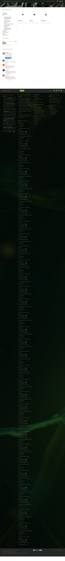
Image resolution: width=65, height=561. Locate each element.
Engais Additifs (6, 19)
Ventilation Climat (7, 29)
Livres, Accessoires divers (8, 23)
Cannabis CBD (5, 14)
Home (4, 15)
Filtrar (4, 42)
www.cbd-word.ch (10, 552)
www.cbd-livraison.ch (4, 552)
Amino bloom (20, 20)
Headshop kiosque (7, 21)
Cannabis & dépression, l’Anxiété (39, 110)
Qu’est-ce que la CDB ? (38, 107)
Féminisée (36, 121)
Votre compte (37, 97)
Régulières (36, 122)
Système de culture (7, 27)
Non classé (4, 30)
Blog (35, 124)
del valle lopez (7, 74)
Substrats (6, 26)
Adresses (36, 100)
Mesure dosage (7, 25)
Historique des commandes (39, 101)
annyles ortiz (7, 69)
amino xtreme (43, 20)
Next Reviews (9, 79)
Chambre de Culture (7, 17)
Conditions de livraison (12, 551)
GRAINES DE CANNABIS (38, 118)
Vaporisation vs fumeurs (38, 108)
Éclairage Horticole (7, 18)
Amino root (31, 20)
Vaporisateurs (5, 34)
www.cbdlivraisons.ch (14, 552)
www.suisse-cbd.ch (25, 552)
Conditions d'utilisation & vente (5, 551)
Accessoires (5, 12)
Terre (3, 33)
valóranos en (8, 57)
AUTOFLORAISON (37, 119)
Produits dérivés (5, 31)
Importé (5, 22)
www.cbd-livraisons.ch (19, 552)
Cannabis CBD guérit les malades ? (40, 111)
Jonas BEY (6, 59)
